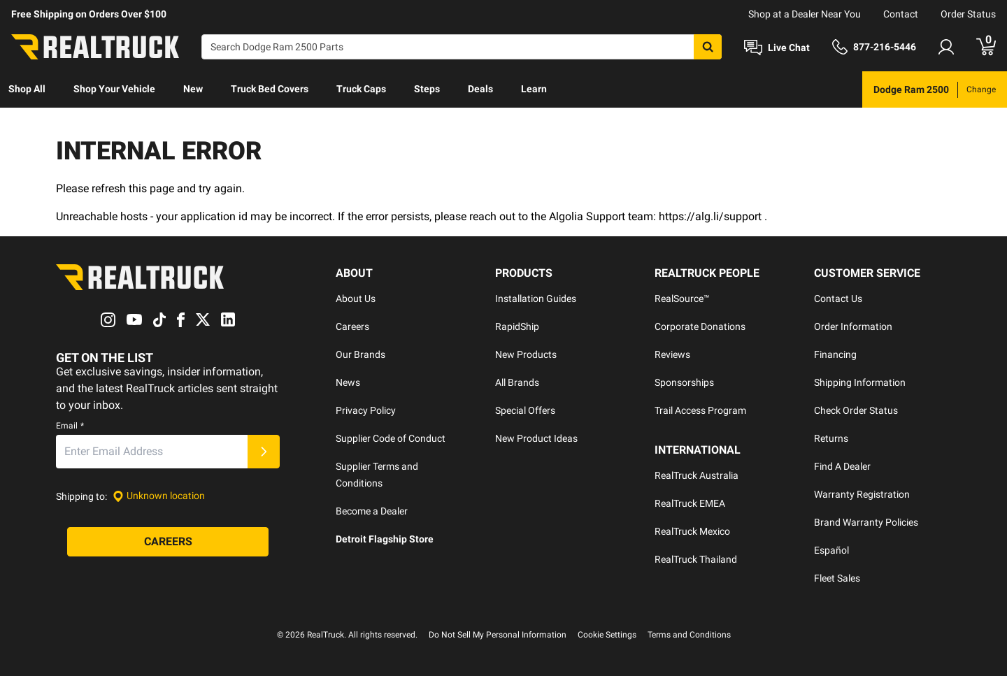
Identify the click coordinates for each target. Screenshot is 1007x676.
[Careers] (168, 541)
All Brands (517, 382)
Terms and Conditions (689, 635)
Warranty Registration (862, 494)
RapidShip (517, 326)
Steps (427, 88)
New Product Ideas (536, 438)
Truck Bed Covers (269, 88)
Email (70, 426)
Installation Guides (535, 298)
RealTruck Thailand (696, 559)
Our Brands (360, 354)
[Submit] (264, 451)
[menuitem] (27, 89)
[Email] (152, 451)
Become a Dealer (372, 511)
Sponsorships (684, 382)
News (348, 382)
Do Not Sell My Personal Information (497, 635)
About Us (356, 298)
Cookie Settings (607, 635)
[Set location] (159, 496)
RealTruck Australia (696, 475)
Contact (900, 14)
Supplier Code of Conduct (390, 438)
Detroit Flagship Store (385, 539)
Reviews (672, 354)
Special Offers (525, 410)
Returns (831, 438)
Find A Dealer (842, 466)
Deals (480, 88)
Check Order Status (856, 410)
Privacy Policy (366, 410)
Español (831, 550)
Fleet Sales (837, 578)
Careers (352, 326)
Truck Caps (361, 88)
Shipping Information (860, 382)
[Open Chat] (777, 47)
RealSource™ (682, 298)
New (193, 88)
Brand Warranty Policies (866, 522)
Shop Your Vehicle (114, 88)
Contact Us (838, 298)
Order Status (968, 14)
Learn (534, 88)
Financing (835, 354)
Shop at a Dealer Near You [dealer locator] (804, 14)
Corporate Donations (700, 326)
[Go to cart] (986, 47)
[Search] (461, 46)
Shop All (26, 88)
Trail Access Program (700, 410)
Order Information (853, 326)
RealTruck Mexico (692, 531)
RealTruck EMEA (690, 503)
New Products (526, 354)
